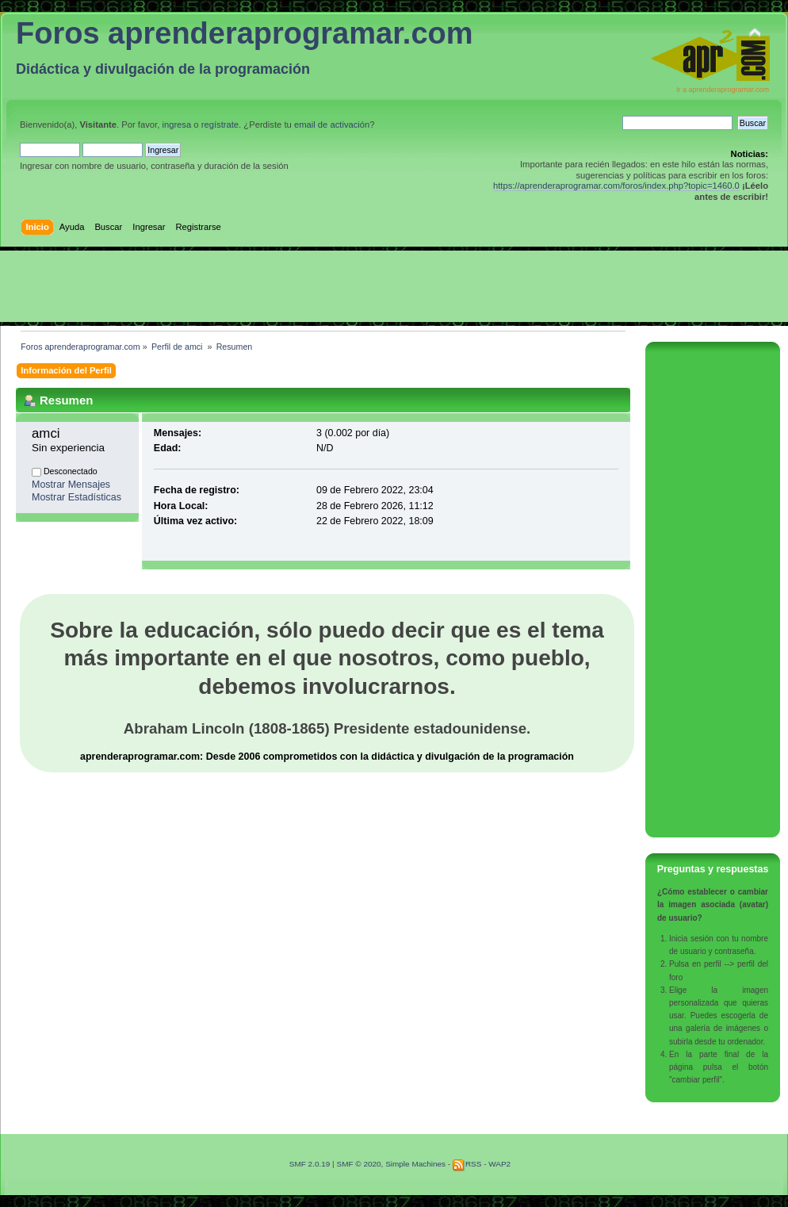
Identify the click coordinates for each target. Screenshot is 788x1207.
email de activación (331, 124)
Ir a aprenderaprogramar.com (722, 90)
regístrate (220, 124)
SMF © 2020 (358, 1163)
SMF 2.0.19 (310, 1163)
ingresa (176, 124)
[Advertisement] (394, 286)
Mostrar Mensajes (71, 484)
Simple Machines (415, 1163)
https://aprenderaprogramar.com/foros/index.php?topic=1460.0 (616, 185)
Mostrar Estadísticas (76, 497)
